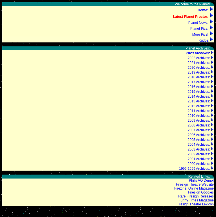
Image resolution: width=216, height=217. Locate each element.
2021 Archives (198, 63)
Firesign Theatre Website (195, 184)
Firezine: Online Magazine (194, 188)
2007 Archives (198, 130)
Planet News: (198, 23)
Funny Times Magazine (196, 200)
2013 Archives (198, 101)
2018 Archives (198, 77)
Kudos (203, 40)
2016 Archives (198, 87)
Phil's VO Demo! (201, 180)
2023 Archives (197, 53)
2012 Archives (198, 106)
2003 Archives (198, 149)
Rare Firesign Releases (196, 196)
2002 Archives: (199, 154)
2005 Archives (198, 140)
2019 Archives (198, 72)
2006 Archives (198, 135)
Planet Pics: (199, 29)
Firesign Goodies (201, 192)
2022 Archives (198, 58)
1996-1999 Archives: (194, 169)
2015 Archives (198, 92)
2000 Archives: (199, 164)
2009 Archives (198, 121)
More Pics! (200, 34)
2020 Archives (198, 68)
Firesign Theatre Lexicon (195, 204)
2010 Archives (198, 116)
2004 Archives (198, 145)
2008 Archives (198, 125)
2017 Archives (198, 82)
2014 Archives (198, 96)
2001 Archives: (199, 159)
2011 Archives (198, 111)
